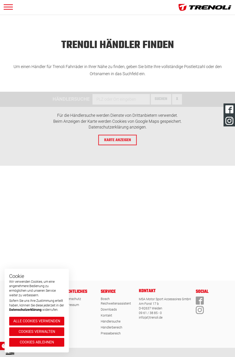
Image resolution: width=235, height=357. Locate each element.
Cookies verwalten (37, 331)
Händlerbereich (111, 327)
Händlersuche (110, 321)
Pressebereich (111, 333)
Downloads (109, 309)
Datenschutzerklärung (25, 309)
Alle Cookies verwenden (36, 321)
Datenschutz (72, 299)
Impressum (71, 305)
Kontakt (106, 315)
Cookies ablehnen (37, 342)
